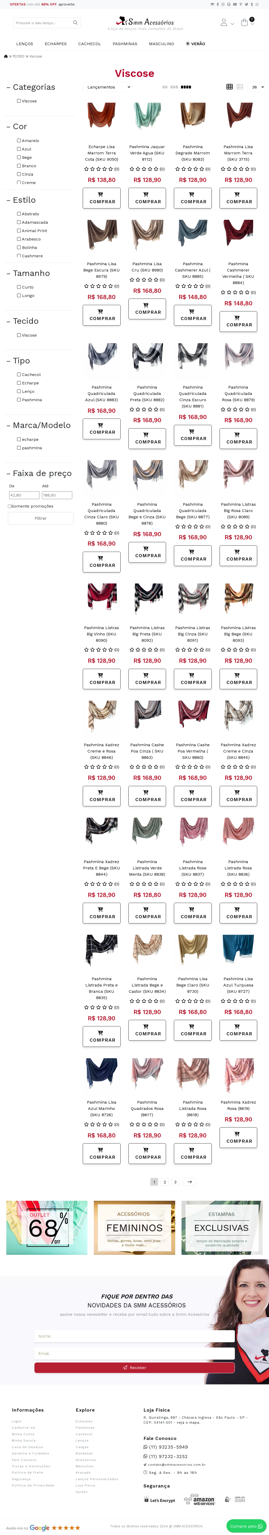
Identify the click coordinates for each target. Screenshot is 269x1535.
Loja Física (85, 1485)
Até (45, 485)
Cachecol (89, 43)
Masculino (161, 43)
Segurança (21, 1479)
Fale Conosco (24, 1460)
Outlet (82, 1492)
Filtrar (41, 518)
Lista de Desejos (27, 1447)
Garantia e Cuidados (30, 1453)
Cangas (82, 1447)
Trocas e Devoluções (31, 1466)
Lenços (24, 43)
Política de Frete (27, 1472)
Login (17, 1421)
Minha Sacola (24, 1440)
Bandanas (84, 1453)
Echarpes (56, 43)
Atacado (83, 1472)
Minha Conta (23, 1434)
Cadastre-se (23, 1427)
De (11, 485)
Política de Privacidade (33, 1485)
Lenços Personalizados (97, 1479)
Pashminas (125, 43)
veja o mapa (188, 1422)
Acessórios (86, 1460)
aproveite (66, 4)
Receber (134, 1367)
